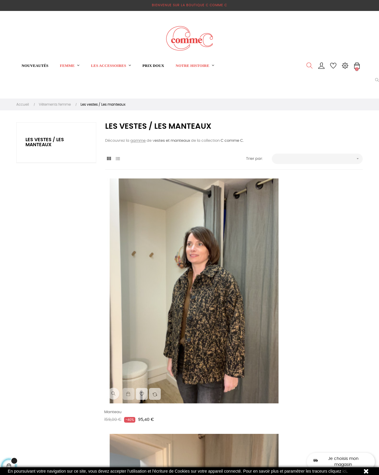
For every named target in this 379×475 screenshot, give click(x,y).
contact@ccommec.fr (245, 392)
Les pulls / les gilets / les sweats (186, 416)
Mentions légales (121, 392)
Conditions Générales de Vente (128, 405)
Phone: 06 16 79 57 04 (243, 381)
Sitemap (113, 430)
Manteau (113, 287)
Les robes (173, 392)
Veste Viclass (295, 287)
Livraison (113, 381)
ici (344, 471)
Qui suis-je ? (116, 419)
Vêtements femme (182, 381)
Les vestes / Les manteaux (44, 142)
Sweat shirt (175, 403)
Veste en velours (209, 287)
